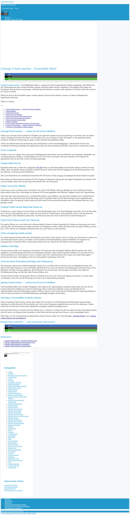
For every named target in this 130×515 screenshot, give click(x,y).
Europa (10, 379)
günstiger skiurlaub (14, 425)
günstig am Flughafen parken (17, 386)
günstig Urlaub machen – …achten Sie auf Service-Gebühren (24, 125)
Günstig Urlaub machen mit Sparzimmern (18, 346)
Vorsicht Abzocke (13, 466)
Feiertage (11, 381)
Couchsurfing (12, 377)
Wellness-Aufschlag (11, 121)
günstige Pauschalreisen (15, 414)
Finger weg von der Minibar (14, 114)
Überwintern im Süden (15, 460)
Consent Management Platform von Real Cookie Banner (18, 513)
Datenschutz (8, 501)
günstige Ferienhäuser (15, 404)
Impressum (8, 503)
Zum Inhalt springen (7, 1)
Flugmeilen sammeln (14, 382)
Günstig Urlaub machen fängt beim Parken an (19, 116)
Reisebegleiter (12, 443)
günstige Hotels (13, 407)
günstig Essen (12, 391)
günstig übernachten (14, 393)
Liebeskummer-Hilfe (10, 485)
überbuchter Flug (13, 458)
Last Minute (12, 435)
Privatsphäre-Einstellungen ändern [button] (15, 504)
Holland (10, 427)
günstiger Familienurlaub (16, 423)
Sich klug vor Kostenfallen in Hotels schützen (20, 127)
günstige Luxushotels (14, 411)
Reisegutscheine (13, 444)
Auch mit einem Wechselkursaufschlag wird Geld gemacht (22, 123)
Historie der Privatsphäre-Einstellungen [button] (17, 506)
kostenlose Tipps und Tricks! (14, 19)
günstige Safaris (13, 418)
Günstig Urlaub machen (8, 5)
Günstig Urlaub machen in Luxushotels (17, 344)
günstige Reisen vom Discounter (18, 416)
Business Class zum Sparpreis (17, 375)
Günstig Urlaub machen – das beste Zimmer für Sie (21, 341)
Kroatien (11, 432)
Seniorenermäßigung (14, 450)
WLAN (39, 167)
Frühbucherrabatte (14, 384)
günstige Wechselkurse (15, 421)
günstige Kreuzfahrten (15, 409)
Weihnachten (12, 467)
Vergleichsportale (13, 464)
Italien (10, 430)
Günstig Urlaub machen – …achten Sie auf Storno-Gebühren (23, 109)
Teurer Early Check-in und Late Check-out (18, 118)
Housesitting (12, 428)
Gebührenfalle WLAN (12, 113)
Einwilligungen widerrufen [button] (13, 508)
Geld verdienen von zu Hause (13, 490)
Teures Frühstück (11, 111)
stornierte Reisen (13, 455)
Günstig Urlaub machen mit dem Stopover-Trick (20, 342)
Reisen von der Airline (15, 446)
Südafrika (11, 457)
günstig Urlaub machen (15, 395)
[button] (8, 74)
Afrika (10, 372)
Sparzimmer (12, 451)
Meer (9, 439)
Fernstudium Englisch (11, 487)
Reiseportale (12, 448)
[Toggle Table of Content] (2, 106)
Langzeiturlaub (13, 434)
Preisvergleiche (13, 441)
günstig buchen (13, 389)
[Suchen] (5, 356)
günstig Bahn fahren (14, 388)
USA (9, 462)
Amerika (11, 374)
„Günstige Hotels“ (79, 316)
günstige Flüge (12, 405)
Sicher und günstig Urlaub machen (16, 120)
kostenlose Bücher (10, 489)
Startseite (8, 17)
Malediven (11, 437)
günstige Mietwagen (14, 412)
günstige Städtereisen (14, 420)
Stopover (11, 453)
